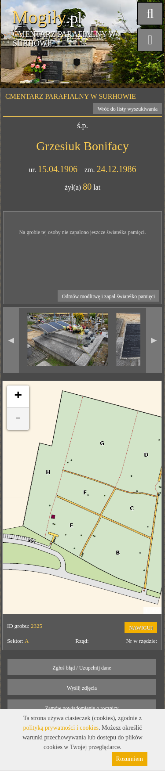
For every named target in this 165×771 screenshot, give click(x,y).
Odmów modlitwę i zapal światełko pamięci (108, 296)
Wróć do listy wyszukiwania (128, 109)
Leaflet (152, 610)
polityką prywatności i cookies (61, 727)
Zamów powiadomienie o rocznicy (82, 708)
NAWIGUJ (141, 628)
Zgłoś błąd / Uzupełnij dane (81, 668)
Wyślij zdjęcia (82, 688)
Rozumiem (129, 759)
